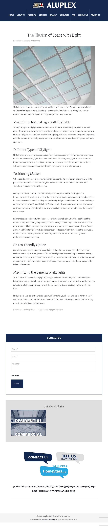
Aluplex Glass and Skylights (54, 5)
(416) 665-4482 (71, 483)
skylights (59, 310)
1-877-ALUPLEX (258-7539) (62, 487)
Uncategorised (29, 310)
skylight (52, 310)
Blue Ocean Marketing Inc (49, 516)
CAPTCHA (15, 375)
